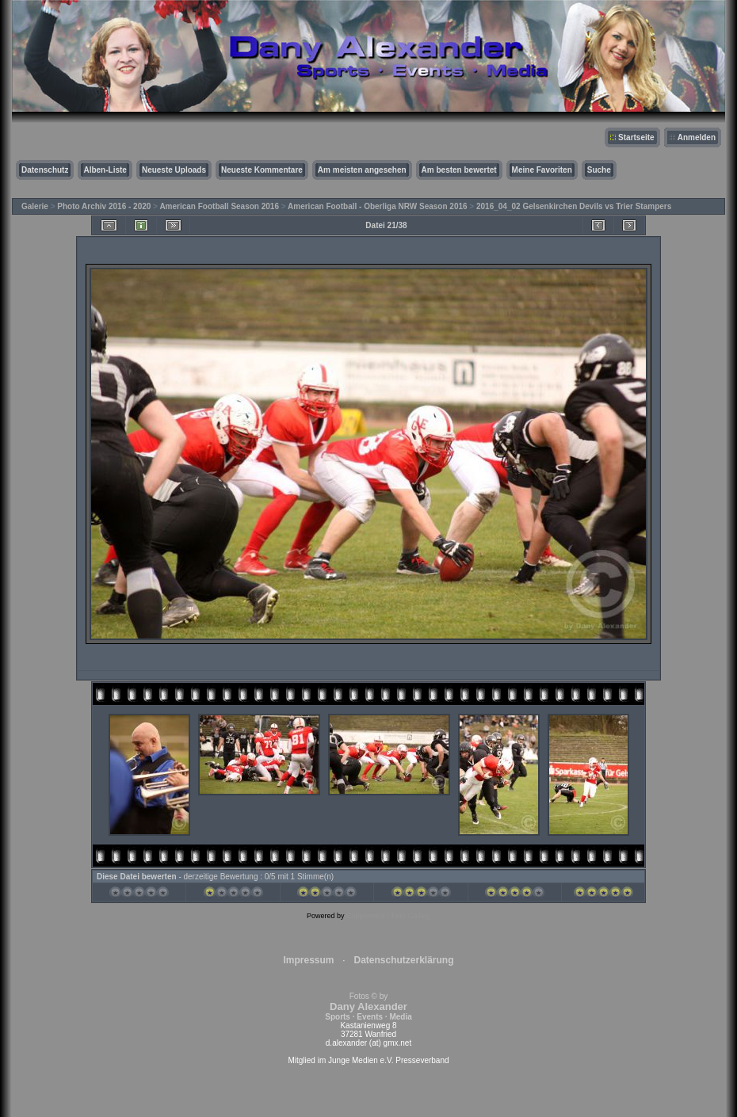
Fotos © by (368, 1006)
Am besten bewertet (459, 170)
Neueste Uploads (174, 170)
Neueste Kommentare (262, 170)
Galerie (34, 206)
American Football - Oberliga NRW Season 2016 (378, 206)
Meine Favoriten (542, 170)
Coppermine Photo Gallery (388, 916)
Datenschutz (44, 170)
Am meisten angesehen (362, 170)
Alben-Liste (104, 170)
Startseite (636, 137)
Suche (599, 170)
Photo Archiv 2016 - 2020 (104, 206)
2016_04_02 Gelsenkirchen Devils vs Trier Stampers (573, 206)
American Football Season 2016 (219, 206)
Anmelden (697, 137)
